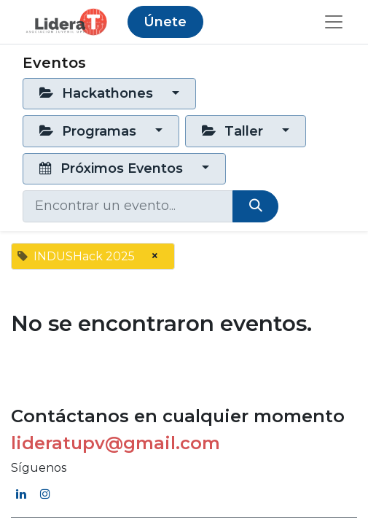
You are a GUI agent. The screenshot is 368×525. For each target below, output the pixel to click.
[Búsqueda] (255, 206)
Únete (165, 22)
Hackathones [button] (98, 93)
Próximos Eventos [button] (113, 168)
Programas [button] (89, 131)
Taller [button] (234, 131)
